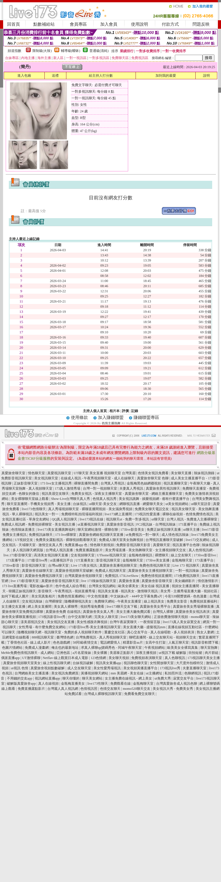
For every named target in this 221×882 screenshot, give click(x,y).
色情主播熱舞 (111, 423)
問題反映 (201, 24)
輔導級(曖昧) (70, 51)
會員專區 (78, 24)
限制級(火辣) (42, 51)
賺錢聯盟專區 (146, 417)
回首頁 (13, 24)
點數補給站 (44, 24)
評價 (125, 411)
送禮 (55, 76)
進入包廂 (24, 76)
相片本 (114, 411)
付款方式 (170, 24)
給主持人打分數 (101, 76)
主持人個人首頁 (95, 411)
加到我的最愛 (165, 76)
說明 (206, 76)
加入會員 (108, 24)
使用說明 (139, 24)
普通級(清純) (99, 51)
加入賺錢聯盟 (111, 417)
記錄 (134, 411)
